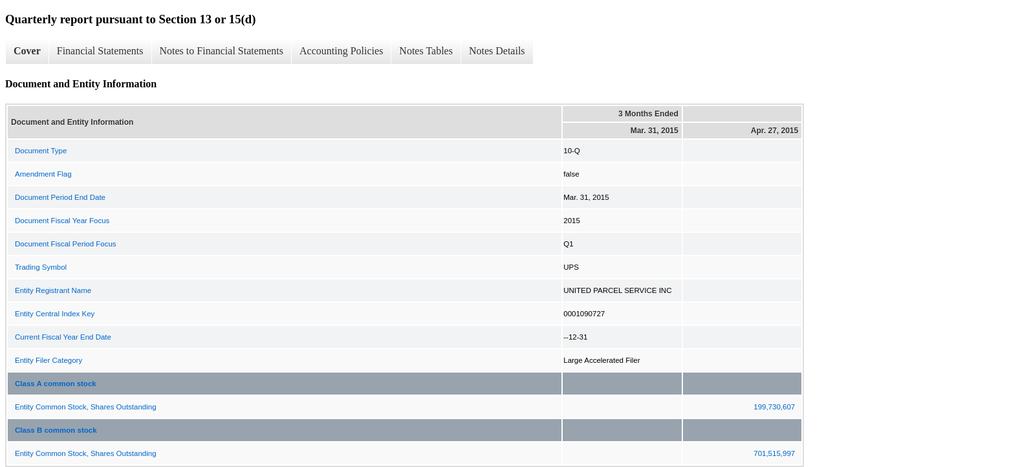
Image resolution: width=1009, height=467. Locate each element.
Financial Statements (100, 50)
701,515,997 (774, 453)
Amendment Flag (43, 174)
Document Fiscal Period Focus (65, 244)
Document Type (41, 151)
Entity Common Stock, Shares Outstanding (86, 407)
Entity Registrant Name (53, 290)
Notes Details (497, 50)
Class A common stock (55, 383)
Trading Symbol (41, 267)
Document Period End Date (60, 197)
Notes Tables (426, 50)
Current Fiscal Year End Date (63, 337)
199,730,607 (774, 407)
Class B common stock (56, 430)
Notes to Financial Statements (222, 50)
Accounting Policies (341, 50)
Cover (27, 50)
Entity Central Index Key (54, 314)
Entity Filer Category (48, 360)
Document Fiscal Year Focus (62, 220)
